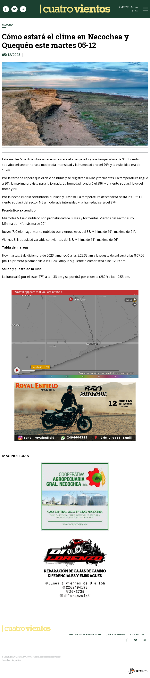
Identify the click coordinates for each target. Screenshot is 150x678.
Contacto (137, 634)
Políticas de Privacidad (85, 634)
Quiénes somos (115, 634)
